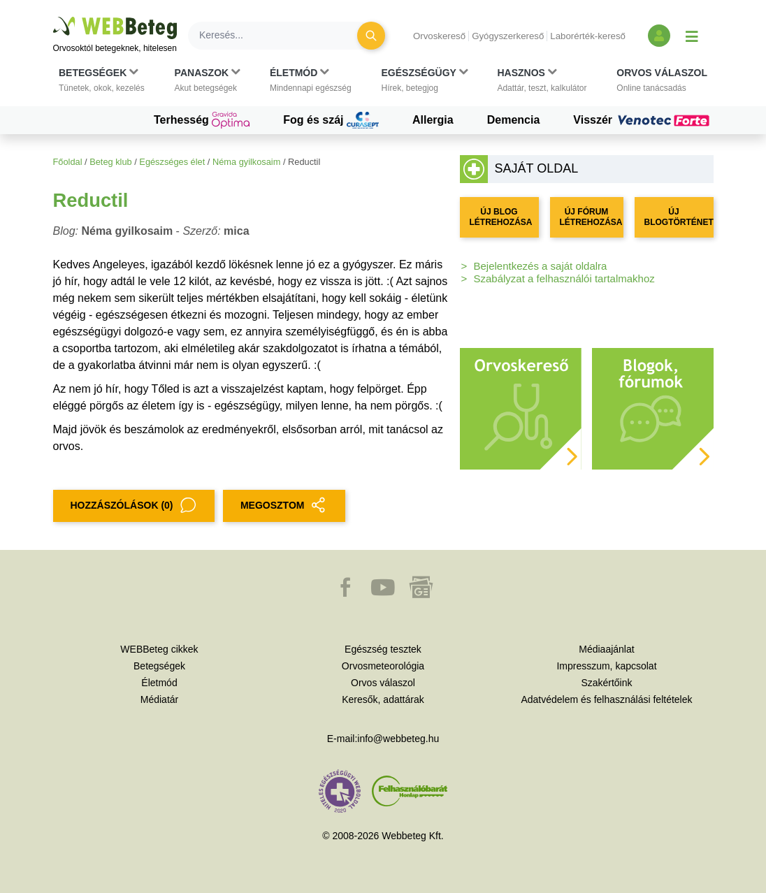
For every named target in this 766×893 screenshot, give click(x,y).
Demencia (513, 120)
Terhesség (202, 120)
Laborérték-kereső (588, 36)
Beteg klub (110, 162)
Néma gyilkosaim (246, 162)
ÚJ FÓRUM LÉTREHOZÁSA (591, 217)
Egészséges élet (172, 162)
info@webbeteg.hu (398, 738)
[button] (101, 80)
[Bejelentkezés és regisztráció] (659, 35)
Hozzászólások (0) (134, 506)
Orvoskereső (439, 36)
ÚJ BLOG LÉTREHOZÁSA (501, 217)
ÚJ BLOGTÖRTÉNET (679, 217)
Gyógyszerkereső (508, 36)
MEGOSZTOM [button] (284, 506)
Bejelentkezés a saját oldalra (540, 266)
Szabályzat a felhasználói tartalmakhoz (564, 278)
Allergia (433, 120)
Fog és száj (331, 120)
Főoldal (67, 162)
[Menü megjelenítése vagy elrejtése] (691, 36)
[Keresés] (281, 36)
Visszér (643, 120)
